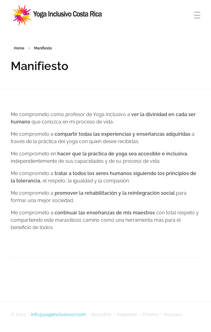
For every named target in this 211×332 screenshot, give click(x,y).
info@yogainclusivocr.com (58, 314)
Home (19, 48)
